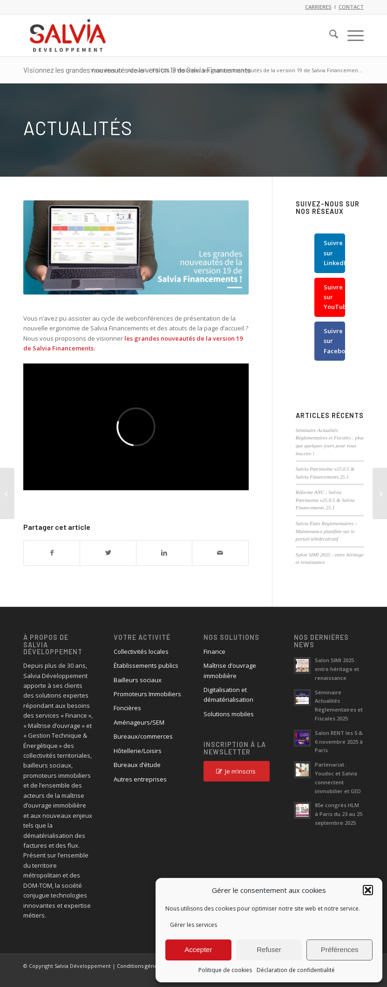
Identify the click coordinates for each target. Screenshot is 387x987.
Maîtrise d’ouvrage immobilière (230, 670)
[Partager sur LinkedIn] (164, 553)
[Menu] (351, 35)
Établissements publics (146, 665)
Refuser (269, 949)
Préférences (340, 949)
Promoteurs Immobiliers (147, 694)
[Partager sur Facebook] (52, 553)
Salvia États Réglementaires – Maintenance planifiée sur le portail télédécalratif (326, 531)
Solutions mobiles (229, 714)
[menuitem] (329, 35)
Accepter (198, 949)
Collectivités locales (141, 651)
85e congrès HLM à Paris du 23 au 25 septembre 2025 (338, 814)
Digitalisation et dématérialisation (228, 694)
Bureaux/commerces (143, 736)
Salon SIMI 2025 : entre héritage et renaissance (337, 669)
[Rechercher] (329, 35)
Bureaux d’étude (137, 765)
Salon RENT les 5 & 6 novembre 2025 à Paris (339, 741)
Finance (214, 651)
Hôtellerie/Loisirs (138, 751)
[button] (368, 890)
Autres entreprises (140, 779)
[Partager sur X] (108, 553)
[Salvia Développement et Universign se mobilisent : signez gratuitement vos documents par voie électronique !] (380, 493)
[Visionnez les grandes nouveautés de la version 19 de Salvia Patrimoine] (7, 493)
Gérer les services (193, 925)
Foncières (127, 708)
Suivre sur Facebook (334, 341)
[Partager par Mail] (220, 553)
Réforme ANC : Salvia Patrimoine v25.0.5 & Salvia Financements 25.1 (325, 499)
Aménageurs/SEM (139, 722)
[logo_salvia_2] (67, 35)
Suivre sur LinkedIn (334, 253)
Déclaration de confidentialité (296, 970)
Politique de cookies (225, 970)
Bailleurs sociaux (138, 680)
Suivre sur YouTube (334, 297)
